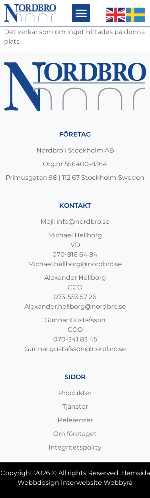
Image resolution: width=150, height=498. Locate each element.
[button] (81, 13)
